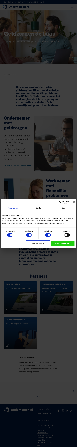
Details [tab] (38, 208)
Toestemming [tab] (13, 208)
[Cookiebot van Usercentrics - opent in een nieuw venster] (61, 202)
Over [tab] (63, 208)
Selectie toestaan (38, 243)
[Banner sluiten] (74, 202)
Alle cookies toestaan (62, 243)
